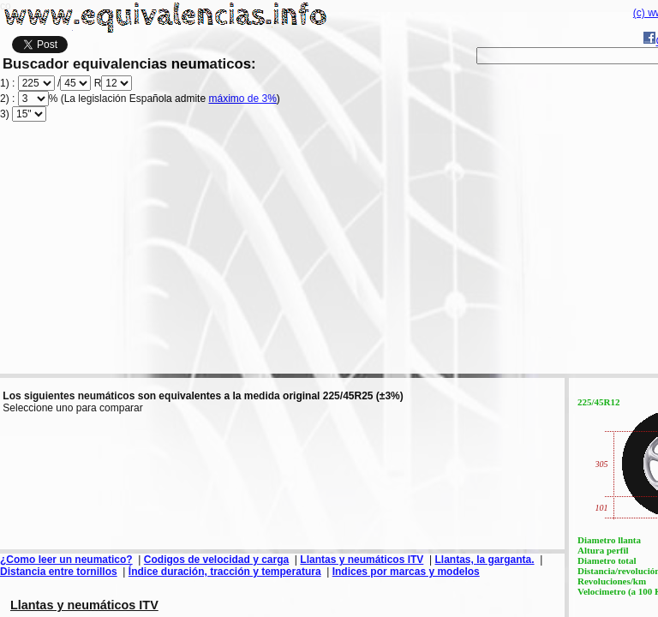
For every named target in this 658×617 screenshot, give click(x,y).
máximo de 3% (242, 99)
